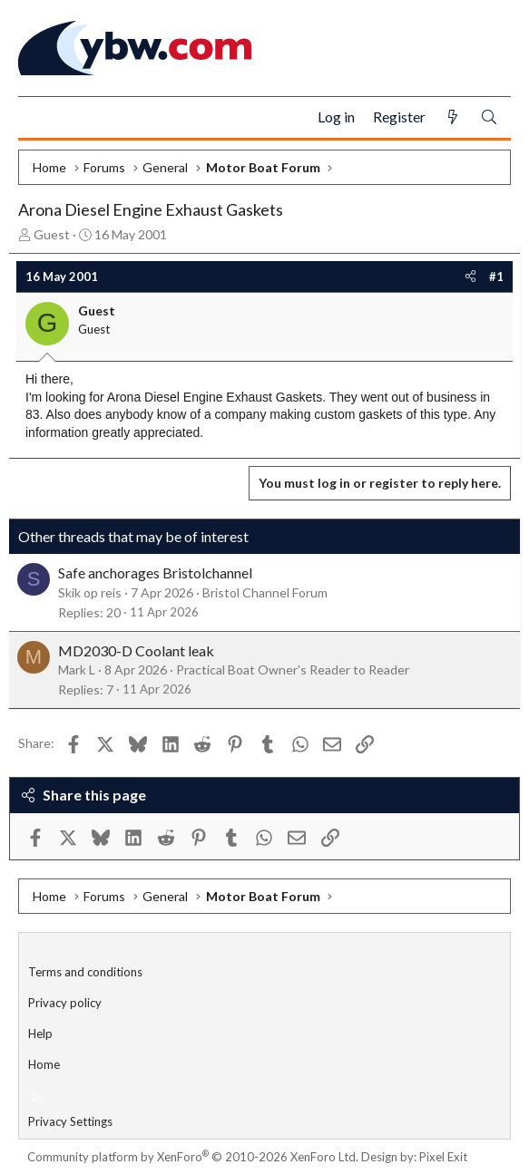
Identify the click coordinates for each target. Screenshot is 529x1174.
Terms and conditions (85, 972)
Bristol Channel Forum (265, 592)
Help (40, 1033)
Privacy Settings (70, 1121)
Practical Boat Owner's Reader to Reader (292, 669)
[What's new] (453, 117)
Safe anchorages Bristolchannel (155, 572)
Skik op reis (90, 592)
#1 (496, 276)
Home (44, 1064)
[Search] (489, 117)
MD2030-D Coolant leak (136, 650)
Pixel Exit (443, 1157)
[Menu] (39, 118)
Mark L (76, 669)
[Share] (470, 276)
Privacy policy (65, 1002)
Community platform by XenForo (192, 1157)
